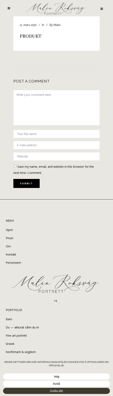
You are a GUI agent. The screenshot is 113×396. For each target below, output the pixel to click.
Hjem (9, 230)
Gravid (10, 344)
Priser (9, 238)
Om (8, 246)
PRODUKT (31, 36)
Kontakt (11, 254)
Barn (9, 319)
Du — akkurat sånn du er (22, 327)
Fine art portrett (16, 335)
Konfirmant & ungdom (21, 352)
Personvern (13, 263)
